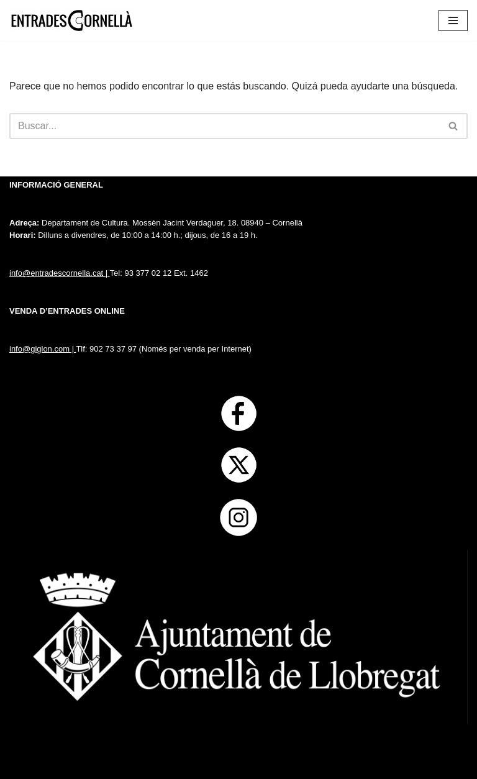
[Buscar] (224, 126)
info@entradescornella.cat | (59, 273)
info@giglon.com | (42, 348)
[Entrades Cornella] (71, 20)
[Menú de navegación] (453, 20)
